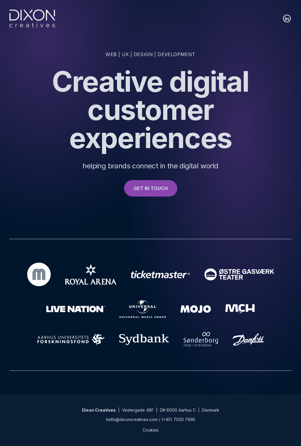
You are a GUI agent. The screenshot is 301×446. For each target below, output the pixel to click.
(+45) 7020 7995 (178, 419)
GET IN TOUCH (150, 188)
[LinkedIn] (287, 18)
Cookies (151, 429)
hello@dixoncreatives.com (132, 419)
